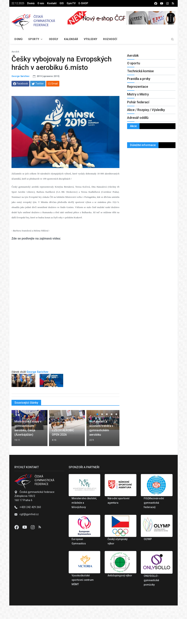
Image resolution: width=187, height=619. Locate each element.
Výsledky (90, 39)
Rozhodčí (110, 39)
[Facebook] (17, 527)
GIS (62, 3)
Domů (31, 3)
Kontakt (52, 3)
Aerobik (15, 51)
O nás (40, 3)
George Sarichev (20, 76)
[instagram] (167, 3)
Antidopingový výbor (120, 575)
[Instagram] (33, 527)
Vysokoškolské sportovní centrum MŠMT (83, 580)
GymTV (71, 3)
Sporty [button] (33, 39)
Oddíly (53, 39)
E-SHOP (83, 3)
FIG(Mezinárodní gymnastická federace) (154, 503)
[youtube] (162, 3)
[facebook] (156, 3)
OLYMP (148, 539)
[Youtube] (25, 527)
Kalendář (71, 39)
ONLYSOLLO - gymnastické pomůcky (151, 580)
